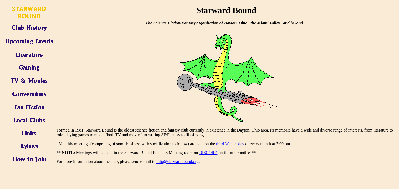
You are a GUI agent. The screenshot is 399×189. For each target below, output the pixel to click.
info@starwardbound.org (177, 161)
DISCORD (208, 152)
